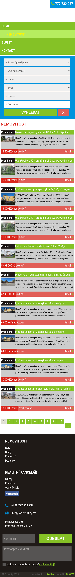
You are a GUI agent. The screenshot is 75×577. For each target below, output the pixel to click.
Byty (7, 448)
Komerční (10, 456)
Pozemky (10, 460)
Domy (8, 452)
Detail (67, 151)
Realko (50, 574)
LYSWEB (70, 574)
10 (60, 421)
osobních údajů (47, 564)
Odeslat (55, 538)
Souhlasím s (12, 564)
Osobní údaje (12, 487)
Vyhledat (30, 112)
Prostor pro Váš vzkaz (37, 553)
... (68, 425)
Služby (8, 479)
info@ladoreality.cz (23, 513)
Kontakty (10, 483)
